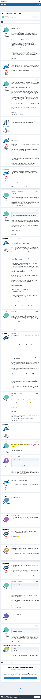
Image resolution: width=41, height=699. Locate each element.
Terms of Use (15, 697)
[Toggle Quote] (13, 213)
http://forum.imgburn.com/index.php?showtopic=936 (20, 471)
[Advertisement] (20, 9)
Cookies (20, 691)
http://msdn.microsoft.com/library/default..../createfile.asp (27, 186)
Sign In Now (29, 678)
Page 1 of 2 (12, 662)
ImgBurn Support (15, 17)
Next (6, 662)
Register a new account (12, 678)
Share (29, 17)
